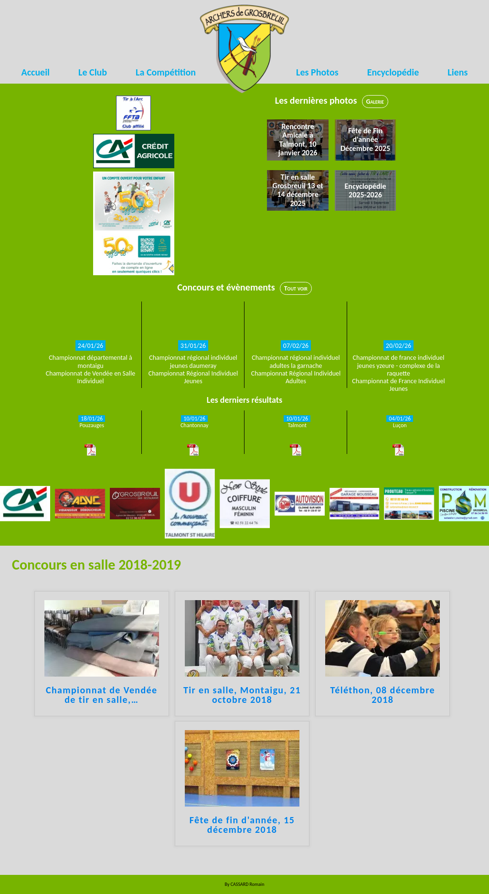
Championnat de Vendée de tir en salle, (102, 695)
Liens (457, 72)
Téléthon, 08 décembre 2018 (382, 695)
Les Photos (317, 72)
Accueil (35, 72)
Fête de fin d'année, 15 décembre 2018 (242, 825)
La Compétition (166, 72)
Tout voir (296, 288)
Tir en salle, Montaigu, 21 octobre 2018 (242, 695)
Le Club (92, 72)
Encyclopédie (393, 72)
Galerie (375, 101)
